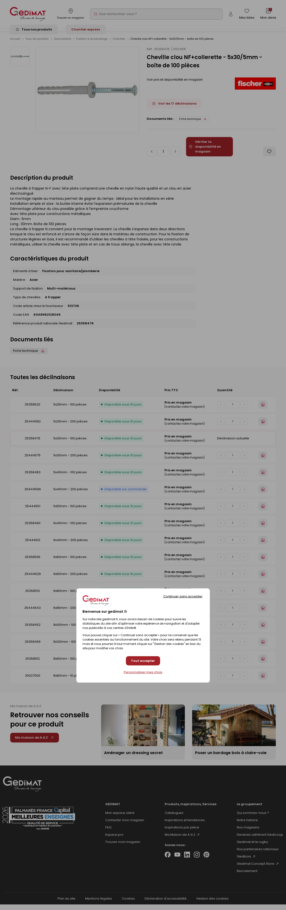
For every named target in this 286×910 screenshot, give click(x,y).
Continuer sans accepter (183, 596)
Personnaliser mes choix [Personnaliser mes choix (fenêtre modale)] (143, 672)
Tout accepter (143, 660)
